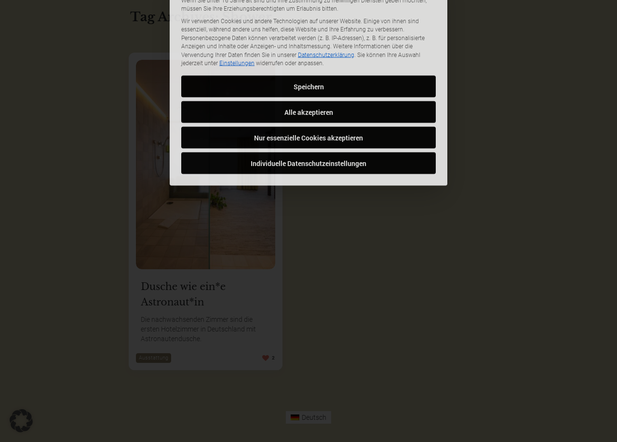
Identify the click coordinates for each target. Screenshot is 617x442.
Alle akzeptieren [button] (308, 50)
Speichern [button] (309, 24)
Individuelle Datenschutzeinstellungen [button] (308, 101)
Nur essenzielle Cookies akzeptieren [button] (308, 76)
